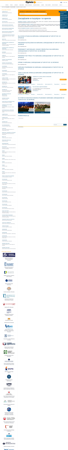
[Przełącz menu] (59, 11)
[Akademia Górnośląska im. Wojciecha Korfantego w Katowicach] (9, 257)
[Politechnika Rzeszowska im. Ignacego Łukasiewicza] (9, 265)
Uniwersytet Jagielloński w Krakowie (42, 76)
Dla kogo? (62, 13)
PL (63, 2)
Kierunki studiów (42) (49, 94)
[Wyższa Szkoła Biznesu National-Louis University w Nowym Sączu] (9, 361)
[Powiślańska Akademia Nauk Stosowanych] (9, 353)
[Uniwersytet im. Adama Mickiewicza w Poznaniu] (9, 337)
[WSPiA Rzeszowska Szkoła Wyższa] (9, 370)
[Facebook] (61, 2)
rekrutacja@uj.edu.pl (36, 80)
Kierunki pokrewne (63, 22)
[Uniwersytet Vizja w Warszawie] (9, 320)
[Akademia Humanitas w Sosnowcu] (9, 444)
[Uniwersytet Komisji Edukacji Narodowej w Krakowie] (9, 312)
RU (66, 2)
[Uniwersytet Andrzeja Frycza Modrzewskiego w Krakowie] (9, 297)
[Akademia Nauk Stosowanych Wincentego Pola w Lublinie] (9, 345)
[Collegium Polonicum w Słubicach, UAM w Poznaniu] (9, 273)
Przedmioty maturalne (64, 17)
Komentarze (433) (40, 84)
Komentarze (62, 27)
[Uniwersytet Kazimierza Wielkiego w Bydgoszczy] (9, 428)
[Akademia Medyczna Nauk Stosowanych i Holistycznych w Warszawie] (9, 328)
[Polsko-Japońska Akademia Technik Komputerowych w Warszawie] (9, 420)
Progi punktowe (57, 84)
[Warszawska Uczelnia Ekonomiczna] (9, 378)
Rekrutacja (33, 84)
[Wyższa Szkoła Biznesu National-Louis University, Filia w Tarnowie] (9, 436)
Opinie (61, 20)
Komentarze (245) (40, 94)
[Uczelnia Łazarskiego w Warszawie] (9, 289)
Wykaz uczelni (62, 24)
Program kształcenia (63, 15)
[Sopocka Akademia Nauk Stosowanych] (9, 282)
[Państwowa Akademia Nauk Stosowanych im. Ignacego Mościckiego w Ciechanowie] (9, 411)
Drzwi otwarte (64, 84)
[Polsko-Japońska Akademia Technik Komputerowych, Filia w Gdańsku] (9, 394)
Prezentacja (63, 79)
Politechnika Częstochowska (40, 86)
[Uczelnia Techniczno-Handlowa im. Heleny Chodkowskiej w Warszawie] (9, 386)
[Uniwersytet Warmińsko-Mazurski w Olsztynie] (9, 402)
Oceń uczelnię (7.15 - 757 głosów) (24, 94)
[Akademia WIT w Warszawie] (9, 305)
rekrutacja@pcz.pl (35, 90)
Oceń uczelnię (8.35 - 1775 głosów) (24, 84)
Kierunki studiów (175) (49, 84)
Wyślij (65, 124)
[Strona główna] (34, 2)
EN (64, 2)
